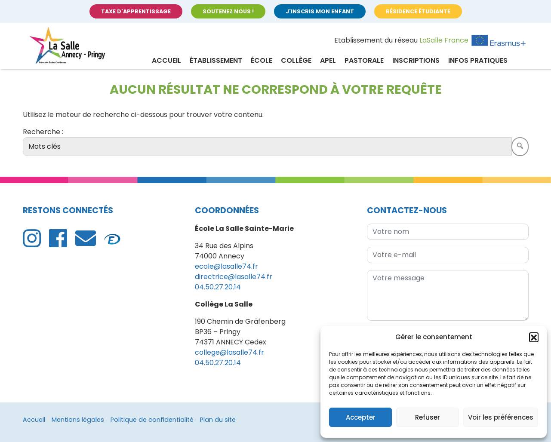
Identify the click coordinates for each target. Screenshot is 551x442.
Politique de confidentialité (152, 419)
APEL (328, 60)
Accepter (361, 417)
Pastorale (364, 60)
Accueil (166, 60)
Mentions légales (78, 419)
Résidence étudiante (418, 11)
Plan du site (218, 419)
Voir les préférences (500, 417)
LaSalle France (443, 40)
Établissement (216, 60)
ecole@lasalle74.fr (226, 266)
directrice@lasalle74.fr (233, 277)
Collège (296, 60)
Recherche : (43, 132)
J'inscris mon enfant (320, 11)
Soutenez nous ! (228, 11)
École (261, 60)
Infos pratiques (478, 60)
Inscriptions (416, 60)
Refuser (427, 417)
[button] (533, 337)
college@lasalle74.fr (229, 352)
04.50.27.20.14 (218, 287)
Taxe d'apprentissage (136, 11)
